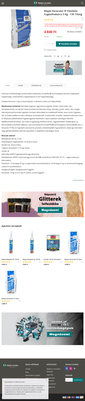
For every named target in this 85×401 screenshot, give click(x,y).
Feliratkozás (78, 380)
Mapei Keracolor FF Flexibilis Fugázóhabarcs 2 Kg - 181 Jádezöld (74, 259)
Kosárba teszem (67, 43)
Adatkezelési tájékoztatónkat (26, 392)
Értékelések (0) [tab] (36, 85)
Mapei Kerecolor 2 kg (11, 101)
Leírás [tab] (8, 85)
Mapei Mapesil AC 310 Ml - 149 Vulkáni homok (11, 259)
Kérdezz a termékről (74, 32)
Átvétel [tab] (20, 85)
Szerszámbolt (51, 384)
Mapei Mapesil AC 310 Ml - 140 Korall (32, 259)
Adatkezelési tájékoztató (51, 379)
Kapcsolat (50, 375)
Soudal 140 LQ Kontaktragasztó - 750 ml (53, 259)
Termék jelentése (78, 180)
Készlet (46, 37)
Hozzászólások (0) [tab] (56, 85)
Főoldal (27, 369)
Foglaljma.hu (51, 387)
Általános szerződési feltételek (53, 370)
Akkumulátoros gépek (32, 375)
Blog (26, 372)
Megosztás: (48, 56)
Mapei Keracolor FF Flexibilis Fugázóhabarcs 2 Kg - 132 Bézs (11, 299)
